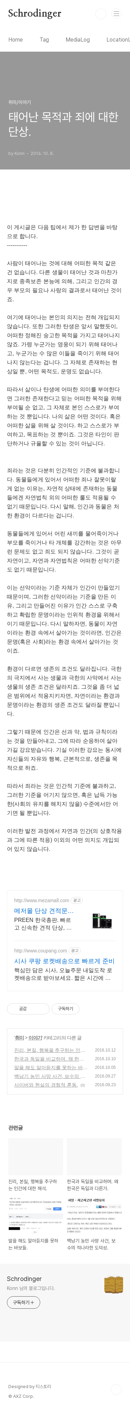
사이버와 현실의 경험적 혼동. (46, 1085)
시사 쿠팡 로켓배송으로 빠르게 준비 (64, 961)
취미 (19, 1037)
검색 (101, 14)
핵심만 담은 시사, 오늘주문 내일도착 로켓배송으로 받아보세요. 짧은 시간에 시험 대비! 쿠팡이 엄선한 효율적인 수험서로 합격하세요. (63, 974)
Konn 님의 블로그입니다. (31, 1288)
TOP (116, 1389)
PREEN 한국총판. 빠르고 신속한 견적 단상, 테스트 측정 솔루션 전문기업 (43, 924)
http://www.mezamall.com (41, 900)
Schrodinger (34, 14)
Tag (44, 39)
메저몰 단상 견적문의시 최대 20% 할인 (44, 911)
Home (15, 39)
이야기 (35, 1037)
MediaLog (78, 39)
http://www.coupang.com (40, 950)
